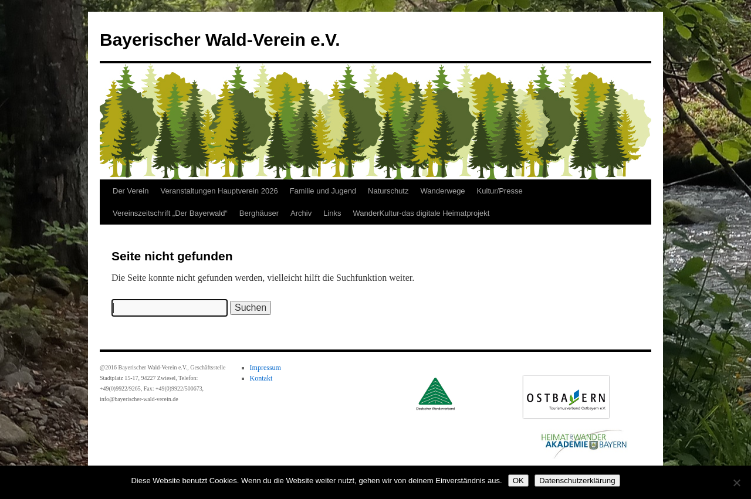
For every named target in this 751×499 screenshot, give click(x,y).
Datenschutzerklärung (577, 480)
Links (332, 213)
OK (518, 480)
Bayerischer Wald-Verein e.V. (220, 39)
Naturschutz (388, 190)
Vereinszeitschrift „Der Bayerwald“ (170, 213)
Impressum (265, 368)
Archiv (301, 213)
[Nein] (736, 482)
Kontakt (261, 378)
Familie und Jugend (323, 190)
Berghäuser (259, 213)
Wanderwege (442, 190)
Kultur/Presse (500, 190)
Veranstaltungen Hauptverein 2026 (219, 190)
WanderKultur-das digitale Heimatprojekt (421, 213)
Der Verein (130, 190)
